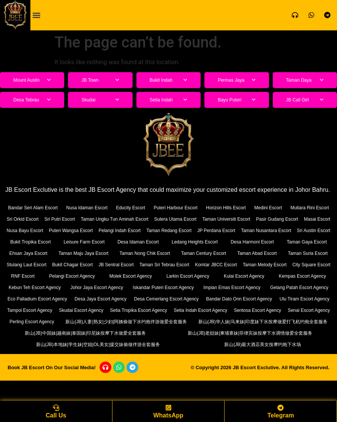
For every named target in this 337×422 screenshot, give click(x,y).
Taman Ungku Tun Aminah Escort (178, 219)
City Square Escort (267, 276)
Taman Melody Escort (210, 276)
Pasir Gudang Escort (32, 230)
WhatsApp (168, 415)
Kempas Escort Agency (298, 287)
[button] (36, 15)
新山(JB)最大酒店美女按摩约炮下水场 (263, 367)
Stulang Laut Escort (254, 264)
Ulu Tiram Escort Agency (116, 321)
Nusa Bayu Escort (128, 230)
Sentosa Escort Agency (134, 333)
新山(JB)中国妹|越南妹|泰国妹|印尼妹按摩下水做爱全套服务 (85, 356)
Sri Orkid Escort (75, 219)
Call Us (56, 415)
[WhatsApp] (168, 407)
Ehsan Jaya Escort (230, 253)
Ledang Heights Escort (38, 253)
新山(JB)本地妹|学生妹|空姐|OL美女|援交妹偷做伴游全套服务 (99, 367)
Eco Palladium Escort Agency (127, 310)
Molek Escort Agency (104, 287)
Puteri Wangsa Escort (184, 230)
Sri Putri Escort (117, 219)
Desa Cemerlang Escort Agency (289, 310)
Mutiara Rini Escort (29, 219)
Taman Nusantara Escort (88, 242)
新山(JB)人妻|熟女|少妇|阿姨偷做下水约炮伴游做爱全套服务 (84, 344)
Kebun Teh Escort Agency (43, 299)
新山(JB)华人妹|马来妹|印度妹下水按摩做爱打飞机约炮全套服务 (249, 344)
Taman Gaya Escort (169, 253)
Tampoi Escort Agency (176, 321)
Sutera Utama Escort (246, 219)
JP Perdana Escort (29, 242)
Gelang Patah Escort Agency (44, 310)
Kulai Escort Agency (232, 287)
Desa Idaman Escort (305, 242)
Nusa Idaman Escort (99, 207)
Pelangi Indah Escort (243, 230)
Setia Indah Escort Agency (49, 333)
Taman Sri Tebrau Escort (88, 276)
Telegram (280, 415)
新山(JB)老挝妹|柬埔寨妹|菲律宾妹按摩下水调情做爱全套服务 (250, 356)
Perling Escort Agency (293, 333)
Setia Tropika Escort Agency (298, 321)
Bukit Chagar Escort (307, 264)
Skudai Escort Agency (234, 321)
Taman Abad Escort (150, 264)
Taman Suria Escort (202, 264)
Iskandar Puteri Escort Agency (205, 299)
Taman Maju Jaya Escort (297, 253)
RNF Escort (314, 276)
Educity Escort (151, 207)
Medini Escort (312, 207)
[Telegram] (281, 407)
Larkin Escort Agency (169, 287)
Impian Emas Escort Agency (292, 299)
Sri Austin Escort (144, 242)
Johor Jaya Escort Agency (121, 299)
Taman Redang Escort (302, 230)
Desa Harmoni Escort (105, 253)
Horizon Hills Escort (261, 207)
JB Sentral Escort (29, 276)
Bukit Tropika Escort (195, 242)
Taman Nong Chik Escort (35, 264)
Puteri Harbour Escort (203, 207)
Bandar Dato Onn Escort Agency (44, 321)
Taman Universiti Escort (303, 219)
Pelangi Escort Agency (37, 287)
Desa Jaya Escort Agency (207, 310)
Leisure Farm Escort (250, 242)
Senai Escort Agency (214, 333)
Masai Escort (82, 230)
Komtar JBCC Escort (151, 276)
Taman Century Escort (96, 264)
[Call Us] (56, 407)
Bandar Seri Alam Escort (37, 207)
